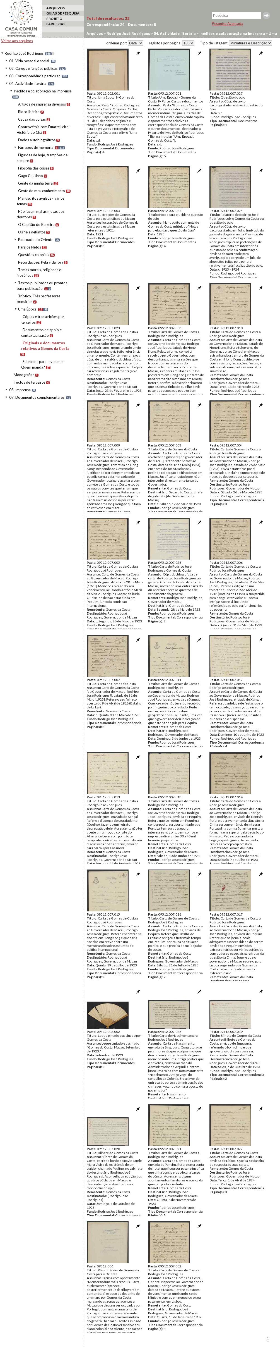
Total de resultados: (107, 18)
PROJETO (54, 18)
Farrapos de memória (35, 147)
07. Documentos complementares (36, 397)
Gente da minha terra (35, 183)
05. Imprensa (20, 390)
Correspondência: (105, 24)
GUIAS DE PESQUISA (62, 13)
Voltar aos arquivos (17, 41)
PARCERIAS (55, 24)
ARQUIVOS (55, 8)
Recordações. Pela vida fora (40, 262)
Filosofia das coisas (33, 168)
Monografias (24, 374)
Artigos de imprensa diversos (42, 104)
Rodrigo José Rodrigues (24, 53)
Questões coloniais (33, 254)
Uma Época (27, 309)
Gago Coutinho (30, 175)
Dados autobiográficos (36, 140)
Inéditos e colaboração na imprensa (43, 91)
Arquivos (94, 33)
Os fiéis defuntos (31, 232)
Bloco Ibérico (29, 111)
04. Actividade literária (27, 83)
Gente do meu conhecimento (41, 190)
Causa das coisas (32, 119)
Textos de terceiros (29, 382)
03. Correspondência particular (34, 76)
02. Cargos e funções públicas (33, 68)
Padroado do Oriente (35, 239)
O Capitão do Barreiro (36, 224)
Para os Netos (29, 247)
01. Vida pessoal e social (29, 61)
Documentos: (142, 24)
